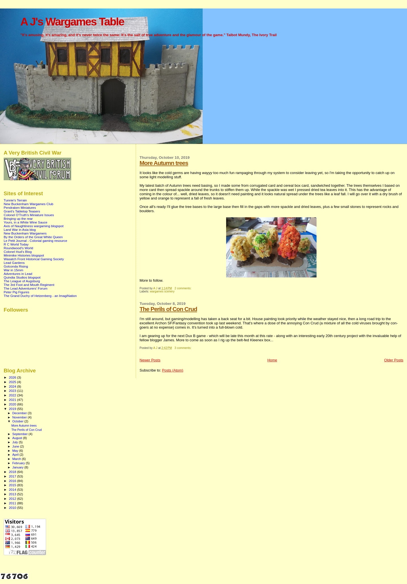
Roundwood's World (18, 248)
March (17, 459)
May (15, 450)
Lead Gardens (14, 262)
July (15, 442)
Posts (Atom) (172, 370)
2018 (13, 472)
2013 (13, 494)
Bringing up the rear (18, 218)
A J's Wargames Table (72, 22)
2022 (13, 395)
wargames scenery (162, 291)
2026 (13, 377)
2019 (13, 409)
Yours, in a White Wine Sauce (25, 222)
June (16, 446)
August (17, 438)
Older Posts (393, 360)
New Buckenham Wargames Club (28, 204)
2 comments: (183, 288)
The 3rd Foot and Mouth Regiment (29, 284)
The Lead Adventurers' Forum (25, 288)
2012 (13, 498)
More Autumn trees (164, 163)
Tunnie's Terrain (15, 200)
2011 (13, 503)
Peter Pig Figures (16, 292)
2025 (13, 382)
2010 (13, 507)
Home (272, 360)
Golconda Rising (16, 266)
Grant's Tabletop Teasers (22, 211)
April (16, 454)
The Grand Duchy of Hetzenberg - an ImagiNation (40, 296)
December (20, 413)
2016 (13, 481)
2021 (13, 399)
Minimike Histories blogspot (24, 255)
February (19, 463)
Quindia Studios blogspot (22, 277)
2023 (13, 390)
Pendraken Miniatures (20, 207)
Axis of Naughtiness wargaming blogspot (34, 226)
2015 (13, 485)
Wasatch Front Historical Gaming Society (34, 259)
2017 (13, 476)
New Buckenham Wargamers (25, 233)
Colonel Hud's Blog (18, 251)
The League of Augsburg (22, 281)
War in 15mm (13, 270)
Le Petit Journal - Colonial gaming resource (35, 240)
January (18, 467)
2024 (13, 386)
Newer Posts (150, 360)
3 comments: (183, 347)
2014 (13, 489)
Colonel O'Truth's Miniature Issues (29, 215)
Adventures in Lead (18, 273)
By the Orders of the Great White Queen (33, 237)
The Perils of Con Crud (168, 309)
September (20, 434)
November (20, 417)
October (18, 421)
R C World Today (16, 244)
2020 (13, 404)
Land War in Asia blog (20, 229)
